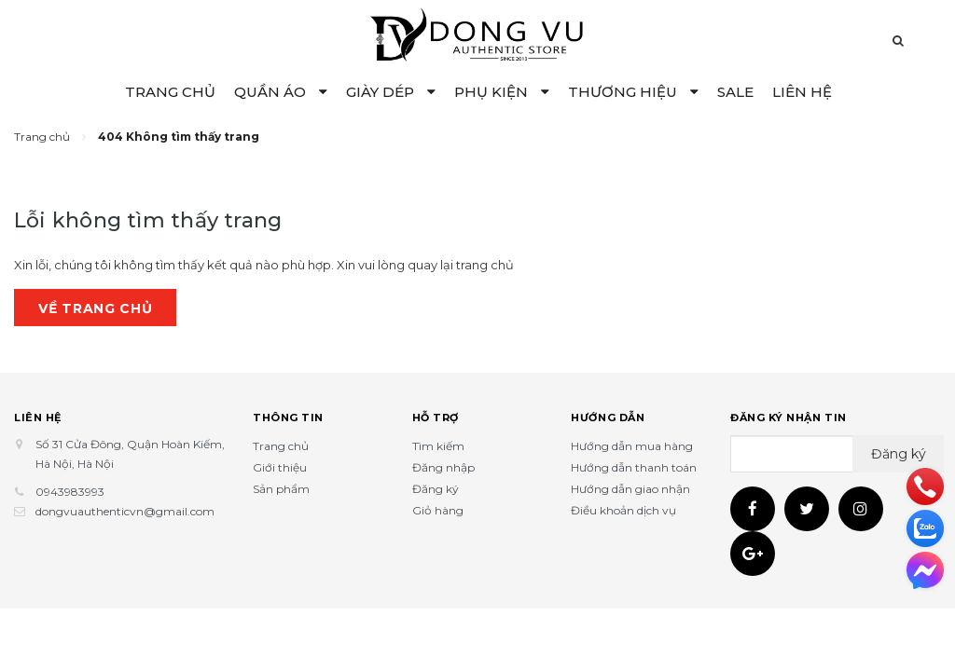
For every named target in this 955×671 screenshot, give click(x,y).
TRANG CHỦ (170, 92)
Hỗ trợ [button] (435, 417)
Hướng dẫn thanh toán (634, 467)
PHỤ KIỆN (501, 92)
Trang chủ (281, 446)
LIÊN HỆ (802, 92)
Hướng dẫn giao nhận (630, 489)
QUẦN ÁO (280, 92)
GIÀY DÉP (391, 92)
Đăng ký (435, 489)
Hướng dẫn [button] (607, 417)
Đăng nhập (443, 467)
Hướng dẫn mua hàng (632, 446)
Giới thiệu (280, 467)
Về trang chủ (95, 308)
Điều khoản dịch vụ (623, 510)
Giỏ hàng (438, 510)
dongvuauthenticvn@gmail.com (125, 511)
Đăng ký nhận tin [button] (788, 417)
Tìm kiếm (438, 446)
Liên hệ (38, 417)
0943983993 (69, 492)
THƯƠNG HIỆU (633, 92)
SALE (735, 92)
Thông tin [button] (288, 417)
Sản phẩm (281, 489)
